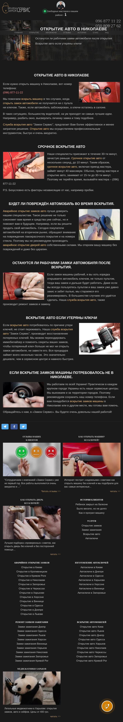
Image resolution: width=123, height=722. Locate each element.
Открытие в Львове (32, 614)
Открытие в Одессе (31, 605)
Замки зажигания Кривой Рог (31, 660)
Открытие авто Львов (91, 631)
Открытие (34, 21)
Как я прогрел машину (91, 512)
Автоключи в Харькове (91, 580)
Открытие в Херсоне (32, 597)
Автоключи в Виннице (91, 588)
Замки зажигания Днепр (32, 626)
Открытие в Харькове (31, 592)
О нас (95, 21)
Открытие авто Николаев (91, 648)
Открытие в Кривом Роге (31, 575)
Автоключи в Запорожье (92, 592)
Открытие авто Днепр (91, 635)
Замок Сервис (16, 7)
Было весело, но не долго (92, 508)
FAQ (107, 21)
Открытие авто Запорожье (91, 656)
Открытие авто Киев (91, 626)
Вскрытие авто (91, 534)
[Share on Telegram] (5, 426)
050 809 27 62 (108, 10)
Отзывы (67, 21)
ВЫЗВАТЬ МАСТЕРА (108, 710)
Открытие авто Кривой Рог (91, 660)
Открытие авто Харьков (91, 643)
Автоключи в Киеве (92, 567)
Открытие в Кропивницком (31, 571)
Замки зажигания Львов (32, 635)
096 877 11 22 (108, 5)
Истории (82, 21)
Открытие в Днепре (31, 609)
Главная (18, 21)
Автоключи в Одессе (91, 575)
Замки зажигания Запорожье (31, 656)
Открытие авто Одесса (91, 639)
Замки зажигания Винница (31, 643)
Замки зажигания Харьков (32, 648)
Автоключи (91, 538)
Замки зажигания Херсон (31, 639)
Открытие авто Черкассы (91, 652)
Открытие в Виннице (32, 601)
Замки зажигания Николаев (32, 652)
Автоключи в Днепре (91, 571)
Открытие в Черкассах (32, 588)
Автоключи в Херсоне (91, 584)
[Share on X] (23, 426)
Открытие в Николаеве (32, 580)
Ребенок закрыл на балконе (92, 504)
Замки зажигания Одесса (31, 631)
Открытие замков (92, 525)
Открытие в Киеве (31, 567)
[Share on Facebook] (14, 426)
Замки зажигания (92, 529)
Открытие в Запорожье (31, 584)
